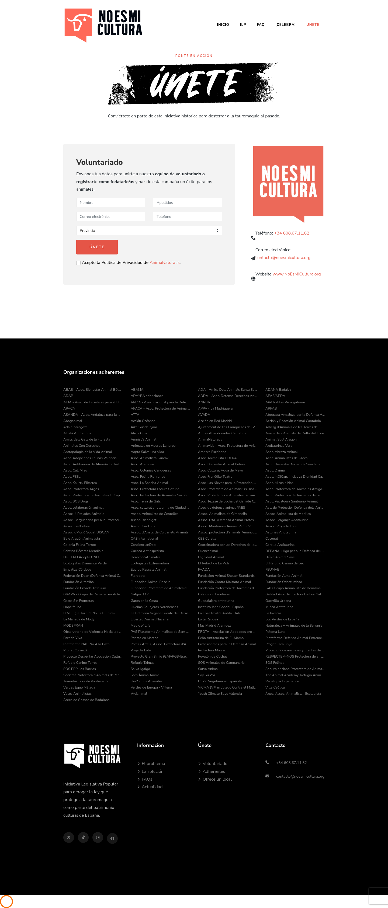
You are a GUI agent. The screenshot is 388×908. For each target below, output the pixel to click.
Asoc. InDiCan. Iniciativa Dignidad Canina (295, 476)
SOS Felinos (274, 662)
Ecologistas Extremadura (150, 563)
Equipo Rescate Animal (149, 569)
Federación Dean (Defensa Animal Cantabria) (93, 575)
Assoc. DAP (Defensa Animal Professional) (227, 520)
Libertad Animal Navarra (150, 619)
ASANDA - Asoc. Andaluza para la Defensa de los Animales (93, 414)
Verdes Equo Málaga (79, 687)
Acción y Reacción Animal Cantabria (293, 420)
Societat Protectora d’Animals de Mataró (93, 675)
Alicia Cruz (139, 433)
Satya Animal (208, 668)
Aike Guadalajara (144, 427)
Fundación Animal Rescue (151, 581)
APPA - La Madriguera (215, 408)
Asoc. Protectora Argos (81, 489)
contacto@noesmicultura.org (283, 261)
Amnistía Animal (143, 439)
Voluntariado (212, 764)
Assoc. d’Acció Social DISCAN (86, 532)
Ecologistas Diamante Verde (85, 563)
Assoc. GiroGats (143, 526)
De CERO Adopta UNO (81, 557)
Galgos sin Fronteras (214, 594)
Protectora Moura (211, 650)
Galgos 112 (140, 594)
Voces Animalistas (77, 693)
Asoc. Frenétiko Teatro (215, 476)
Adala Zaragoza (75, 427)
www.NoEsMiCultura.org (297, 279)
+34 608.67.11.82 (291, 236)
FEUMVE (272, 569)
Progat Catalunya (278, 644)
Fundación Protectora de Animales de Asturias (160, 588)
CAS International (144, 538)
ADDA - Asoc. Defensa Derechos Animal (227, 395)
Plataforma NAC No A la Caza (86, 644)
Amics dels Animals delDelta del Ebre (294, 433)
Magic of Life (140, 625)
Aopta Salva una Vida (147, 451)
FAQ (261, 24)
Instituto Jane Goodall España (221, 607)
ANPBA (204, 402)
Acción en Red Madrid (215, 420)
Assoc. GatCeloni (76, 526)
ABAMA (137, 389)
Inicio (223, 24)
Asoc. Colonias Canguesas (151, 470)
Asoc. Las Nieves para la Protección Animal (227, 482)
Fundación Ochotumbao (283, 581)
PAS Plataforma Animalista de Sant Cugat (160, 631)
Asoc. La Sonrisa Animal (149, 482)
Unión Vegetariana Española (220, 681)
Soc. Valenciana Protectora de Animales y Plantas (295, 668)
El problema (151, 764)
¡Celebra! (286, 24)
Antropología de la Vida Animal (87, 451)
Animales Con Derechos (81, 445)
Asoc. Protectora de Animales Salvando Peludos (227, 495)
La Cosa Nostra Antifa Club (219, 613)
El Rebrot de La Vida (214, 563)
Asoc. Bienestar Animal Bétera (221, 464)
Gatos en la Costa (144, 600)
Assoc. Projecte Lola (280, 526)
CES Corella (207, 538)
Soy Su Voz (206, 675)
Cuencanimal (208, 551)
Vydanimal (139, 693)
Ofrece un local (215, 779)
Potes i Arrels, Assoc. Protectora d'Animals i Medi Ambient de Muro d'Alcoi (160, 644)
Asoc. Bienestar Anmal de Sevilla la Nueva (295, 464)
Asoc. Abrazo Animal (281, 451)
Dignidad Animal (211, 557)
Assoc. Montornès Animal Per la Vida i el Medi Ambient (227, 526)
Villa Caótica (275, 687)
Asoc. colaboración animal (83, 507)
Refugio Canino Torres (80, 662)
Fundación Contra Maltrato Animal (224, 581)
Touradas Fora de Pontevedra (85, 681)
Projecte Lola (141, 650)
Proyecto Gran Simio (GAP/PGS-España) (160, 656)
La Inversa (273, 613)
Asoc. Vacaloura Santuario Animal (291, 501)
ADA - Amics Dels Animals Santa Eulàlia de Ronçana (227, 389)
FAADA (204, 569)
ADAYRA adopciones (147, 395)
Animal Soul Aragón (281, 439)
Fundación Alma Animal (283, 575)
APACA (69, 408)
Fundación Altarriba (78, 581)
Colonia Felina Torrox (79, 544)
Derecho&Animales (146, 557)
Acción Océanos (143, 420)
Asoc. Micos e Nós (279, 482)
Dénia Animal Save (280, 557)
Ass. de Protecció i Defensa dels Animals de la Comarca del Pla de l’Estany (295, 507)
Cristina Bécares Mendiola (83, 551)
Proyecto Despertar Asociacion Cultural (93, 656)
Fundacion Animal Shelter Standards (226, 575)
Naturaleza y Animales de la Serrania (294, 625)
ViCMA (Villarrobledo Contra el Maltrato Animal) (227, 687)
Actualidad (150, 787)
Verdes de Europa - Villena (151, 687)
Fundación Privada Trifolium (84, 588)
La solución (150, 771)
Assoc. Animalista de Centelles (154, 513)
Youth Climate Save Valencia (220, 693)
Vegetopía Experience (282, 681)
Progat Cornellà (75, 650)
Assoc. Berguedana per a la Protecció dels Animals (93, 520)
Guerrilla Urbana (278, 600)
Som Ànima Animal (146, 675)
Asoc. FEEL (72, 476)
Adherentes (211, 771)
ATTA (135, 414)
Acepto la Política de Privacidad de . (131, 263)
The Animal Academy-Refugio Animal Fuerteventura (295, 675)
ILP (243, 24)
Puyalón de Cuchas (212, 656)
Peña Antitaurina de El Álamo (221, 637)
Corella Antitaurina (280, 544)
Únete (312, 24)
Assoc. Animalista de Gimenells (222, 513)
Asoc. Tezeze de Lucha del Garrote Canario (227, 501)
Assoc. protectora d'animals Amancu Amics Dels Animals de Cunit (227, 532)
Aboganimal (72, 420)
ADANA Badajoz (278, 389)
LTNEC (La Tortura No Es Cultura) (89, 613)
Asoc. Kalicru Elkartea (80, 482)
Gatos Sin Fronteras (78, 600)
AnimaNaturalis (165, 263)
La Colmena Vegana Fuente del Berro (159, 613)
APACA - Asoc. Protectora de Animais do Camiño (160, 408)
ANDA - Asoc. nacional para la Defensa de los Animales (160, 402)
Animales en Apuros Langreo (153, 445)
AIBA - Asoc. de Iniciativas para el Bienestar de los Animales (93, 402)
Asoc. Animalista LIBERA (217, 458)
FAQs (144, 779)
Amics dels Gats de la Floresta (86, 439)
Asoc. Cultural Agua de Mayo (220, 470)
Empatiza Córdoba (77, 569)
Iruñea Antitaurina (279, 607)
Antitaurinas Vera (278, 445)
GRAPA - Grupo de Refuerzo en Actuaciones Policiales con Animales (93, 594)
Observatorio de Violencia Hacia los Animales (93, 631)
